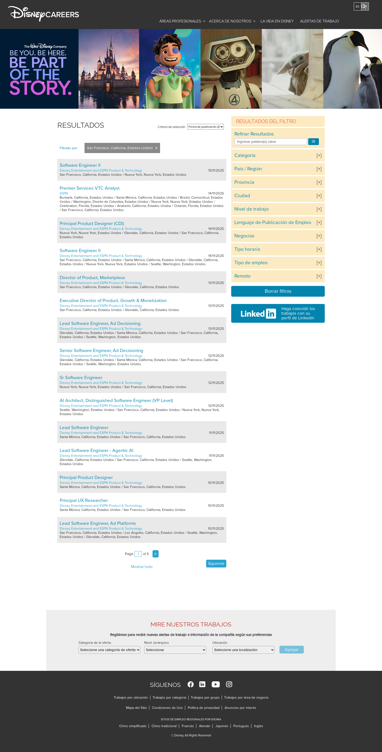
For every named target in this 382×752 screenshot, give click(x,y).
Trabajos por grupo (205, 697)
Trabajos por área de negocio (246, 697)
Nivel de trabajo (251, 209)
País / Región (248, 169)
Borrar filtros (278, 291)
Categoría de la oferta (94, 643)
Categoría (245, 155)
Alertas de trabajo (319, 21)
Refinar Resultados (254, 134)
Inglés (258, 726)
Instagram (229, 684)
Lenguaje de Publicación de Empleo (272, 222)
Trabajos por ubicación (131, 697)
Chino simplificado (132, 726)
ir (155, 553)
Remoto (242, 276)
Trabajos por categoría (169, 697)
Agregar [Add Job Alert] (291, 649)
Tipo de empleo (250, 263)
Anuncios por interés (240, 708)
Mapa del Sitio (136, 708)
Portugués (241, 726)
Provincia (244, 182)
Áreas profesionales (180, 21)
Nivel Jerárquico (156, 643)
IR (313, 141)
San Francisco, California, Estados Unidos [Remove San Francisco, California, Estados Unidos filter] (120, 148)
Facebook (191, 684)
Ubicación (219, 643)
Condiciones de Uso (167, 708)
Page (129, 554)
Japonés (221, 726)
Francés (188, 726)
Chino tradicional (164, 726)
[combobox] (243, 650)
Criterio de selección (171, 127)
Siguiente (216, 563)
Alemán (204, 726)
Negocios (244, 236)
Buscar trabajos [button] (361, 18)
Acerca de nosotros (230, 21)
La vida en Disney (276, 22)
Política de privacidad (204, 708)
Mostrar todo (142, 566)
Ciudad (242, 196)
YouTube (215, 684)
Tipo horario (247, 249)
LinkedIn (202, 684)
